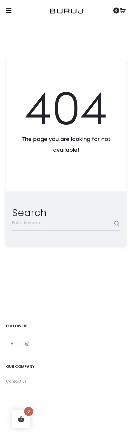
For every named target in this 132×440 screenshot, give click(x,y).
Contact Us (16, 381)
